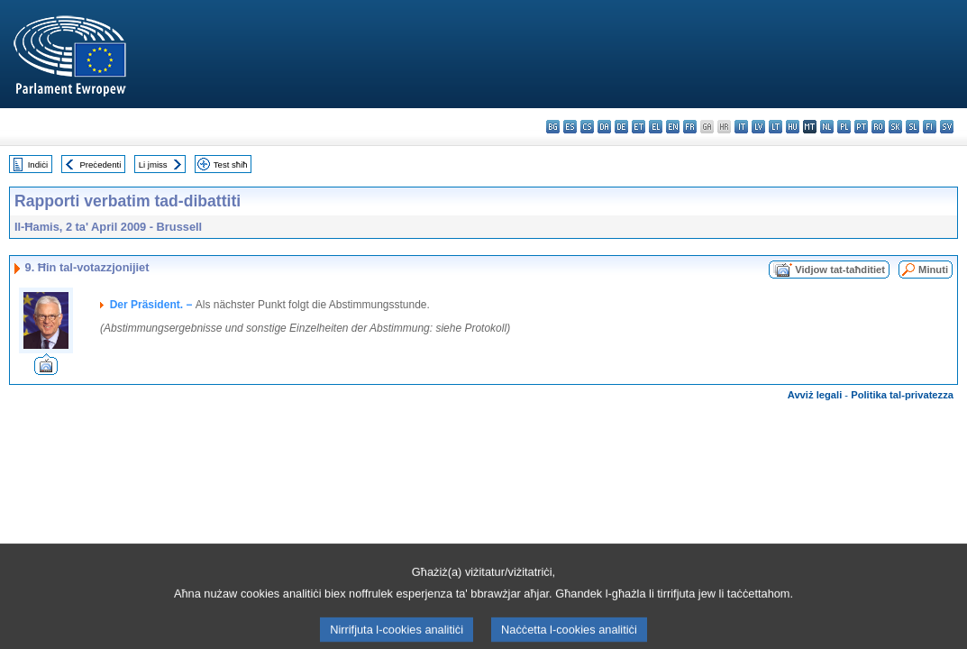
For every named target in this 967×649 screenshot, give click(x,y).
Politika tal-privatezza (902, 394)
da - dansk (604, 126)
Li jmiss (153, 164)
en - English (673, 126)
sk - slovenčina (895, 126)
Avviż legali (815, 394)
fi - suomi (929, 126)
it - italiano (741, 126)
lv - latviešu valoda (758, 126)
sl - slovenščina (912, 126)
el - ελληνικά (655, 126)
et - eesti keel (638, 126)
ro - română (878, 126)
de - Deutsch (621, 126)
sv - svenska (946, 126)
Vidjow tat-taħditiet (840, 269)
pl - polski (844, 126)
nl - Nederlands (827, 126)
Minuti (933, 269)
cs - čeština (587, 126)
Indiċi (38, 164)
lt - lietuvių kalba (775, 126)
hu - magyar (792, 126)
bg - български (553, 126)
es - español (570, 126)
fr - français (690, 126)
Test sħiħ (231, 164)
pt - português (861, 126)
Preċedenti (100, 164)
